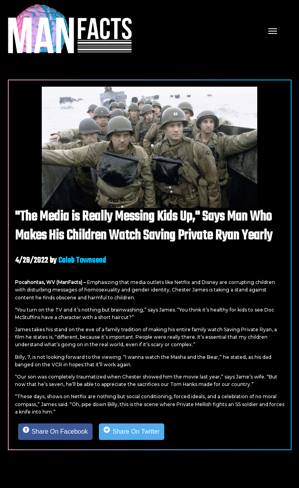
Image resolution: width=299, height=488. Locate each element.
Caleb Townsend (82, 260)
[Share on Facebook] (55, 431)
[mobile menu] (272, 30)
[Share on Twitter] (131, 431)
